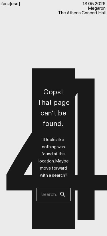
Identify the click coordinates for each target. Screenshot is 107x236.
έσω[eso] (10, 3)
